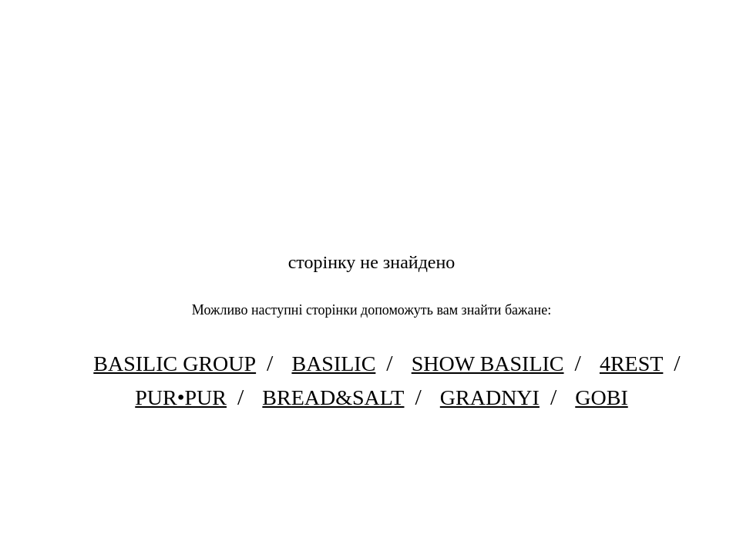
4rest (631, 363)
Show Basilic (488, 363)
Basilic (333, 363)
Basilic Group (174, 363)
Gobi (601, 397)
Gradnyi (490, 397)
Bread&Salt (333, 397)
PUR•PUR (181, 397)
